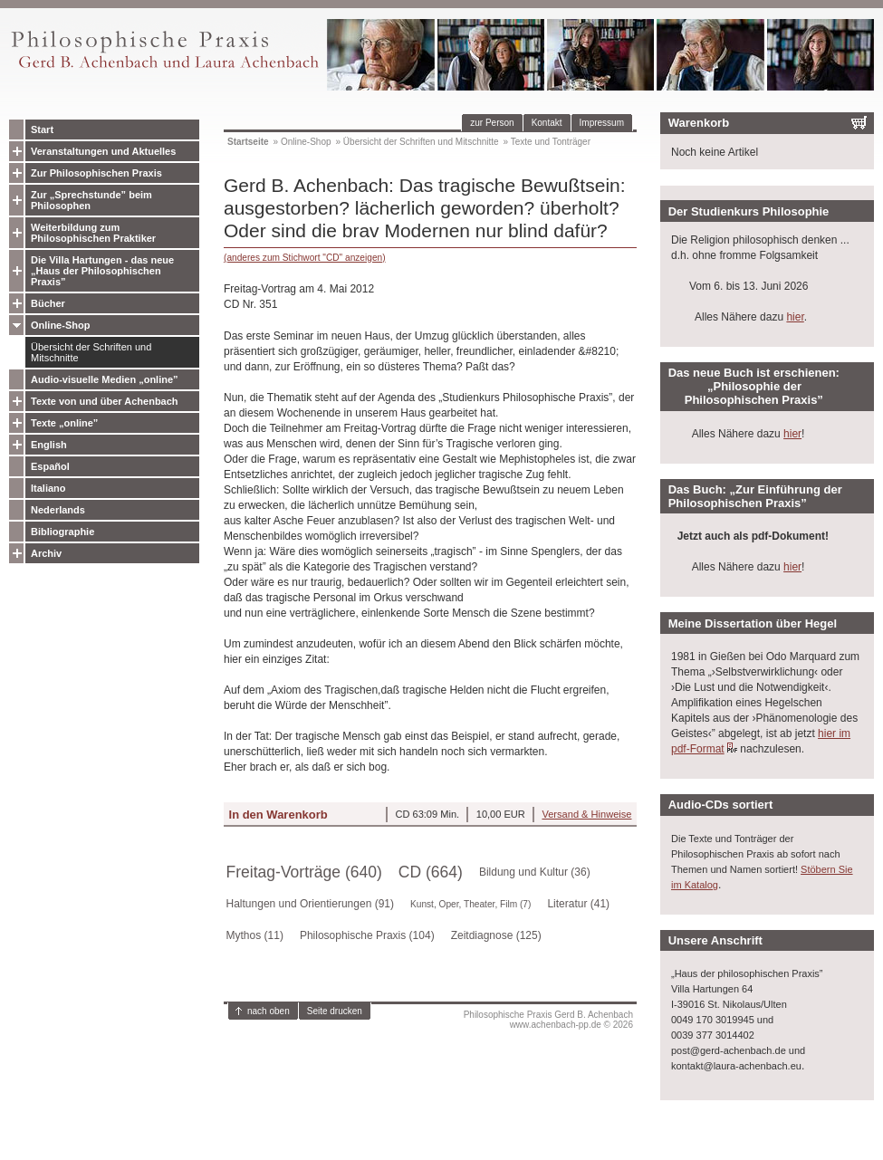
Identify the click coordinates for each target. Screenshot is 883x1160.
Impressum (602, 123)
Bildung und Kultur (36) (534, 872)
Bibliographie (62, 531)
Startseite (248, 142)
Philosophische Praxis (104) (367, 935)
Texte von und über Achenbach (104, 401)
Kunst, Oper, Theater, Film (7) (470, 904)
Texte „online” (64, 422)
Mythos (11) (254, 935)
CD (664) (430, 872)
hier (794, 317)
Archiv (46, 553)
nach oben (268, 1011)
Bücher (48, 303)
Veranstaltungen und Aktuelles (103, 151)
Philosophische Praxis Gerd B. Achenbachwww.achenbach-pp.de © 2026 (548, 1020)
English (49, 444)
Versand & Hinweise (586, 814)
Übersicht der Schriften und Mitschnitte (91, 352)
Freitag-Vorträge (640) (304, 872)
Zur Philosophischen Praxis (96, 173)
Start (42, 129)
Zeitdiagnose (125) (496, 935)
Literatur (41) (578, 903)
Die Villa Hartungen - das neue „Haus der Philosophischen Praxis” (102, 270)
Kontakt (547, 123)
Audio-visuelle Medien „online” (104, 379)
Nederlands (58, 509)
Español (50, 466)
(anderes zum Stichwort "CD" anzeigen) (305, 258)
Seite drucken (334, 1011)
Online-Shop (60, 325)
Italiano (48, 488)
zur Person (491, 123)
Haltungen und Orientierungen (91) (310, 903)
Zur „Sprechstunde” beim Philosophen (91, 200)
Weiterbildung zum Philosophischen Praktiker (93, 233)
